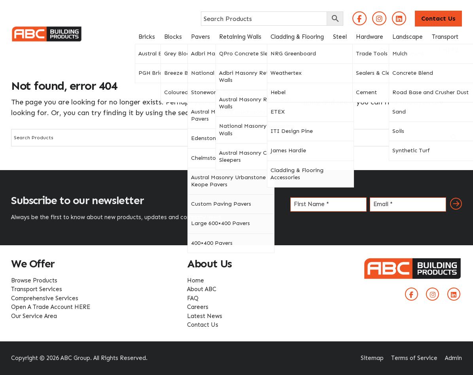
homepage (302, 102)
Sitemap (372, 358)
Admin (453, 358)
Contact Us (438, 18)
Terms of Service (414, 358)
